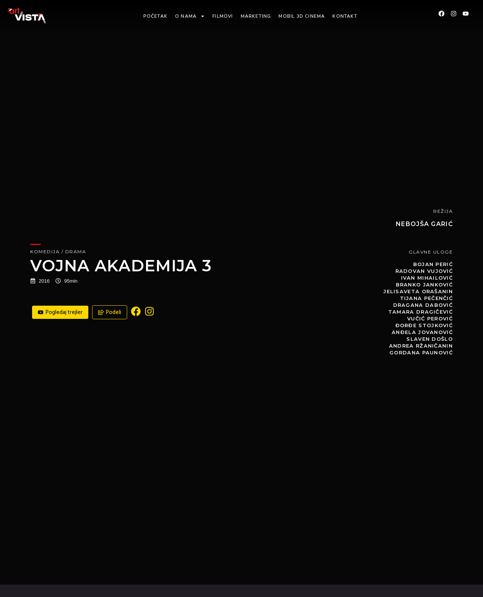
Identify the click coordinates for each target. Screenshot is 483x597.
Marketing (256, 16)
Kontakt (344, 16)
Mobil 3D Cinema (301, 16)
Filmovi (222, 16)
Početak (155, 16)
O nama (190, 16)
